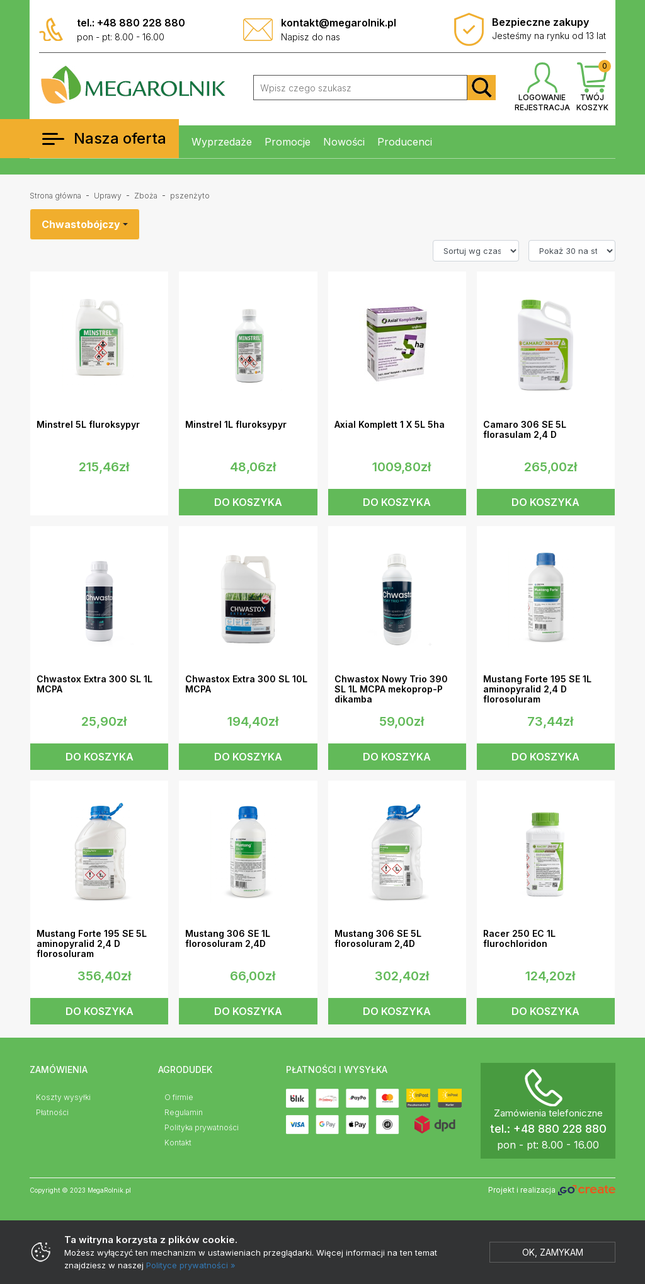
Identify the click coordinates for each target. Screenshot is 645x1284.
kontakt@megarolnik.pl (338, 22)
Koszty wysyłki (63, 1097)
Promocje (288, 141)
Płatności (52, 1112)
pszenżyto (190, 195)
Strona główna (55, 195)
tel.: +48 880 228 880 (131, 22)
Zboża (145, 195)
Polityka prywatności (201, 1127)
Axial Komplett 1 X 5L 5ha (389, 425)
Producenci (404, 141)
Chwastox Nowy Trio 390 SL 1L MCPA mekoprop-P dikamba (391, 689)
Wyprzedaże (221, 141)
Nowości (344, 141)
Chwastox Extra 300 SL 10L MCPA (246, 684)
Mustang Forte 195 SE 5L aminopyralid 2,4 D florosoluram (92, 944)
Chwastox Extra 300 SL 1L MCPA (94, 684)
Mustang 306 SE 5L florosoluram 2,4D (377, 939)
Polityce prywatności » (191, 1265)
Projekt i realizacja (551, 1190)
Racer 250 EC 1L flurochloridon (519, 939)
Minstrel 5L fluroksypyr (88, 425)
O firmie (178, 1097)
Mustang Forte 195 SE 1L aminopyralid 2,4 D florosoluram (537, 689)
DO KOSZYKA (248, 502)
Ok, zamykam (552, 1252)
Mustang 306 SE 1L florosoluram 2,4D (227, 939)
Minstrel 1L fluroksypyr (236, 425)
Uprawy (108, 195)
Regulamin (183, 1112)
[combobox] (85, 224)
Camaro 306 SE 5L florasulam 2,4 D (524, 430)
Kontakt (177, 1142)
